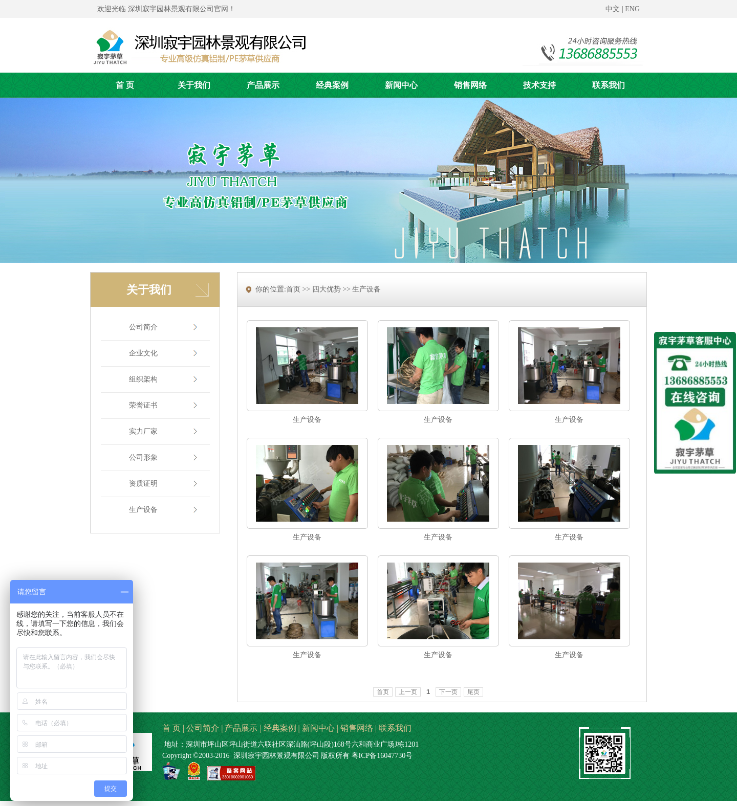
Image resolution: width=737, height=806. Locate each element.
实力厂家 (143, 431)
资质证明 (143, 483)
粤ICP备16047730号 (382, 755)
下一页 (448, 692)
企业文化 (143, 353)
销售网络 (356, 728)
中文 (612, 9)
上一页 (408, 692)
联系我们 (395, 728)
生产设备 (143, 509)
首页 (383, 692)
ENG (632, 9)
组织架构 (143, 379)
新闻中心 (318, 728)
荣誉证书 (143, 405)
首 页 (171, 728)
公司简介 (143, 327)
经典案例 (280, 728)
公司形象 (143, 457)
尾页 (473, 692)
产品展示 (241, 728)
